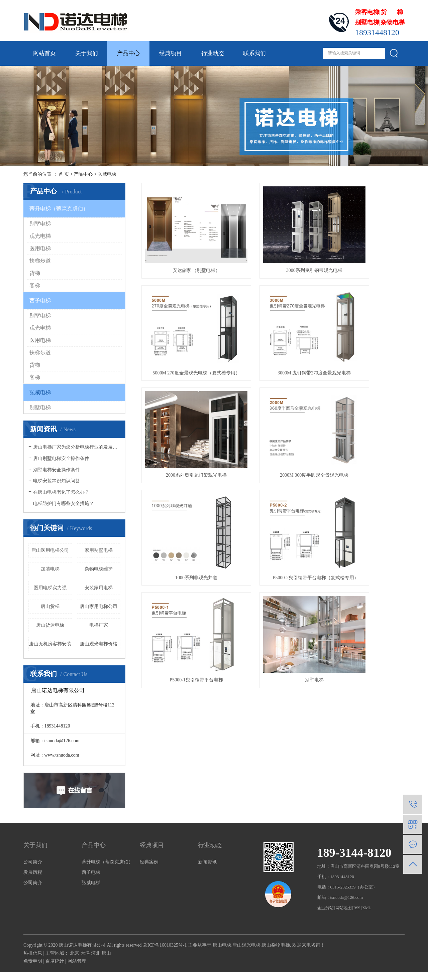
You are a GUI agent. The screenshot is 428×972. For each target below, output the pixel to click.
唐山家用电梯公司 (98, 606)
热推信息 (32, 953)
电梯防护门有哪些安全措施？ (63, 503)
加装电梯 (50, 569)
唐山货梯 (50, 606)
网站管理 (77, 961)
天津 (85, 953)
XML (366, 907)
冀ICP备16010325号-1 (165, 945)
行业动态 (212, 53)
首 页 (64, 174)
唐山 (106, 953)
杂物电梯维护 (99, 569)
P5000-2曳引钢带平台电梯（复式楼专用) (272, 413)
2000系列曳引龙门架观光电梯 (272, 331)
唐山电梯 (222, 945)
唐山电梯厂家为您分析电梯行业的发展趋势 (76, 447)
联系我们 (254, 53)
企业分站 (325, 907)
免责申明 (32, 961)
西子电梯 (40, 300)
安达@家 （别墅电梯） (182, 249)
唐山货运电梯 (50, 625)
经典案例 (149, 861)
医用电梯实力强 (50, 587)
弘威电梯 (107, 174)
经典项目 (170, 53)
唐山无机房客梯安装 (50, 643)
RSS (356, 907)
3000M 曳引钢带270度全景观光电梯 (182, 331)
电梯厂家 (98, 625)
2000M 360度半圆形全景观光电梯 (363, 331)
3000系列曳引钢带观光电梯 (273, 249)
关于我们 (86, 53)
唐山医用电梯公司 (50, 550)
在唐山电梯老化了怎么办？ (61, 492)
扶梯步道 (40, 261)
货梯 (34, 273)
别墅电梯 (40, 223)
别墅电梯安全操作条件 (56, 469)
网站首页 (44, 53)
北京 (74, 953)
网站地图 (343, 907)
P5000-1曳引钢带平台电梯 (363, 413)
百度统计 (54, 961)
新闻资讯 (207, 861)
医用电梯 (40, 248)
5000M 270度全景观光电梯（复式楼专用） (363, 249)
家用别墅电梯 (99, 550)
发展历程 (32, 872)
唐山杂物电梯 (276, 945)
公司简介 (32, 861)
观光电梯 (40, 236)
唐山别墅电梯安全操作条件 (61, 458)
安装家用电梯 (99, 587)
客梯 (34, 285)
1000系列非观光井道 (183, 413)
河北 (95, 953)
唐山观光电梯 (246, 945)
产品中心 (128, 53)
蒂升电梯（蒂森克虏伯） (58, 208)
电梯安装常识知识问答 (56, 480)
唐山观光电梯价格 (98, 643)
